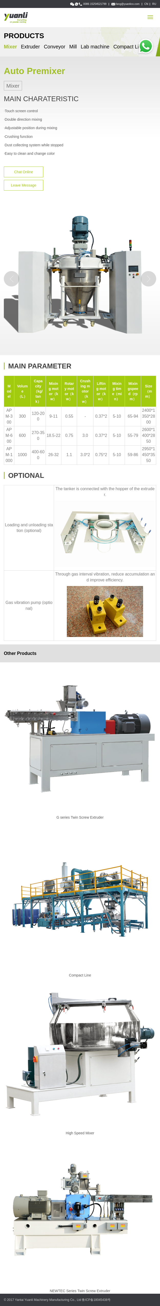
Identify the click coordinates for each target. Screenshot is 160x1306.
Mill (73, 46)
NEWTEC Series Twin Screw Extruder (80, 1291)
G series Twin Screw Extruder (79, 817)
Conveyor (54, 46)
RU (154, 3)
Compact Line (128, 46)
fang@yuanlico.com (128, 3)
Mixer (10, 46)
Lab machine (95, 46)
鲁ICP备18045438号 (96, 1300)
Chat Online (23, 172)
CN (146, 3)
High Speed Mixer (80, 1133)
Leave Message (23, 185)
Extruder (30, 46)
